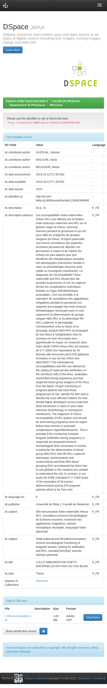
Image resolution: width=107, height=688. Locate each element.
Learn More (13, 50)
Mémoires (56, 105)
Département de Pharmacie (28, 105)
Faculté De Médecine (66, 101)
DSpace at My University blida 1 (27, 101)
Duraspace (84, 678)
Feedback (100, 678)
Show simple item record (21, 631)
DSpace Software (35, 678)
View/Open (93, 617)
